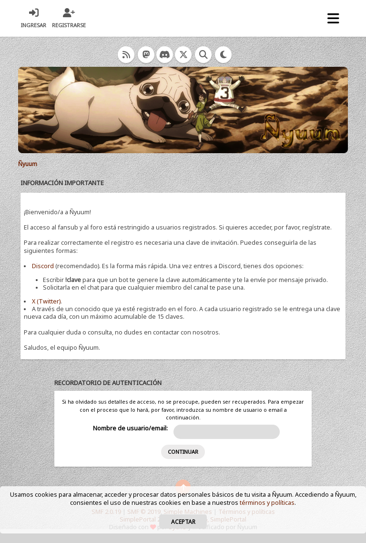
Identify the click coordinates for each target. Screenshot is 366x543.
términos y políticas (267, 503)
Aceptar (183, 521)
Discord (43, 266)
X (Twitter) (46, 301)
